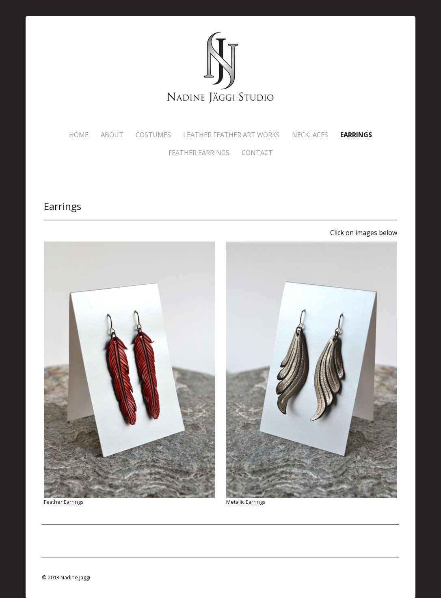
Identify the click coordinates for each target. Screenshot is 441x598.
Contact (257, 152)
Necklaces (310, 134)
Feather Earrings (199, 152)
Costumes (153, 134)
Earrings (356, 134)
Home (79, 134)
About (112, 134)
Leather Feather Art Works (231, 134)
